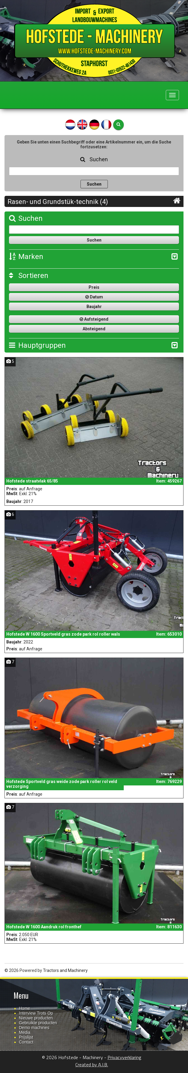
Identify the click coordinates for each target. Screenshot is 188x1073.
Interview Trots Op (36, 1013)
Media (24, 1032)
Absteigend (94, 328)
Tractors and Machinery (65, 970)
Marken (26, 256)
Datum (94, 296)
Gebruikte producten (38, 1022)
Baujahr (94, 306)
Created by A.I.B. (91, 1064)
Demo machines (34, 1027)
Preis (94, 287)
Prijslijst (26, 1037)
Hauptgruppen (37, 345)
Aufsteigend (94, 319)
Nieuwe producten (36, 1018)
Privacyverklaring (124, 1057)
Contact (26, 1042)
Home (24, 1008)
